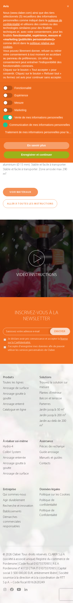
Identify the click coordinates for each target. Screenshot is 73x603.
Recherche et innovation (18, 505)
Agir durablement (14, 500)
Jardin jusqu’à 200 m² (53, 415)
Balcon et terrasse (51, 398)
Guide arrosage (49, 452)
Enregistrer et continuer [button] (36, 154)
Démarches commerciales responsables (12, 521)
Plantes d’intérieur (51, 392)
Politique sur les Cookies (55, 494)
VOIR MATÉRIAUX (20, 192)
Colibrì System (12, 452)
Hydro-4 (8, 446)
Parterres (45, 404)
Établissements (12, 511)
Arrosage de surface (16, 388)
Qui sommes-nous (14, 494)
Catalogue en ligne (14, 409)
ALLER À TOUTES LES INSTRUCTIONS (30, 203)
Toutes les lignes (13, 382)
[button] (68, 6)
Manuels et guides (51, 457)
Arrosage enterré (13, 404)
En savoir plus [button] (36, 145)
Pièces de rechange (52, 446)
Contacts (45, 463)
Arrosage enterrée (14, 457)
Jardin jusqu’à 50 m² (52, 409)
